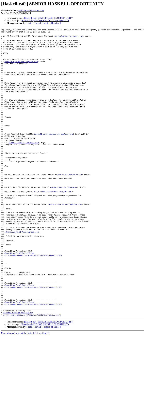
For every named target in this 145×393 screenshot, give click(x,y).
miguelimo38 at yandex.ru (64, 219)
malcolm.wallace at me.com (31, 10)
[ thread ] (38, 23)
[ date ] (30, 23)
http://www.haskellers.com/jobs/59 (52, 224)
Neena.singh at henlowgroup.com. (23, 272)
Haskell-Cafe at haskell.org (19, 298)
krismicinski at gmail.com (69, 37)
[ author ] (56, 23)
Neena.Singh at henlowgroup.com (21, 68)
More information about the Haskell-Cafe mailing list (25, 390)
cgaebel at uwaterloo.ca (69, 203)
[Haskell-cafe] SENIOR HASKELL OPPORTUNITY (48, 18)
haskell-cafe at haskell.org (24, 165)
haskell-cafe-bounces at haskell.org (53, 155)
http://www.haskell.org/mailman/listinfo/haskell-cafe (33, 301)
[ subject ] (47, 23)
